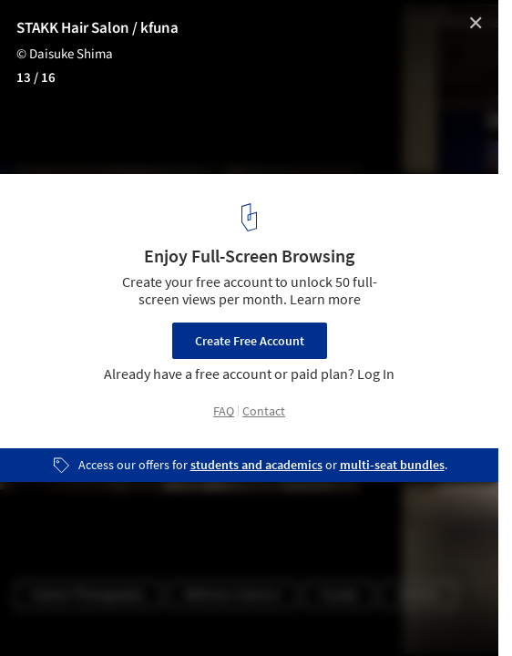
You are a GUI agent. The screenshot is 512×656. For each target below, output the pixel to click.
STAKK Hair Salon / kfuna (97, 28)
